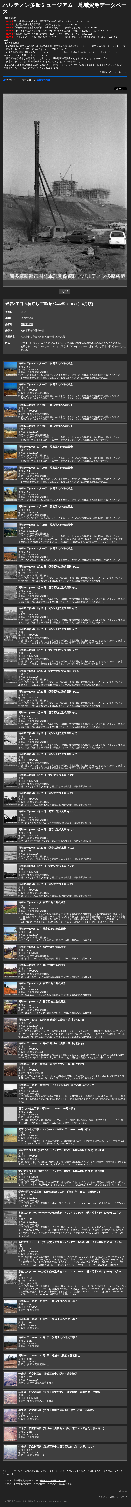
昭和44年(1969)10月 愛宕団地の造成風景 (42, 902)
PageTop (123, 1491)
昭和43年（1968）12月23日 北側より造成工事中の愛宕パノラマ (56, 1085)
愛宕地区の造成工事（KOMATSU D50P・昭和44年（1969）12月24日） (59, 1191)
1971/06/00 (27, 318)
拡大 (65, 291)
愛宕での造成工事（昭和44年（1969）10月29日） (47, 1108)
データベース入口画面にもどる (56, 1483)
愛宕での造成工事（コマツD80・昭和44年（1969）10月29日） (54, 1129)
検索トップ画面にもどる (53, 1480)
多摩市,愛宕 (27, 324)
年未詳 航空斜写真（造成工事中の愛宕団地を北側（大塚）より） (56, 1446)
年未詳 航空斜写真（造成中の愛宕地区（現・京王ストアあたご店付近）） (61, 1428)
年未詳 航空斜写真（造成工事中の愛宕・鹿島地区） (49, 1373)
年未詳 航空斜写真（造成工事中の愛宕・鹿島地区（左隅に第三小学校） (60, 1392)
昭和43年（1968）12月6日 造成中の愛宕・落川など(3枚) (51, 1019)
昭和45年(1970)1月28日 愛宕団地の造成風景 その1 (48, 566)
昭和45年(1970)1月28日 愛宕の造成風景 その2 (46, 774)
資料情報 (26, 80)
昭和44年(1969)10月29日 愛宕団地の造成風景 (45, 363)
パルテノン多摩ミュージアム (113, 1497)
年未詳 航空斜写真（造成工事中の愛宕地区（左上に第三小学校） (56, 1410)
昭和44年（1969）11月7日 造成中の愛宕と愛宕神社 (49, 1355)
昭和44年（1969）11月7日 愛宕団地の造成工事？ (47, 1301)
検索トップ (10, 80)
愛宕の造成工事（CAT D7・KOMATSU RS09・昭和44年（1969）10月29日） (63, 1150)
